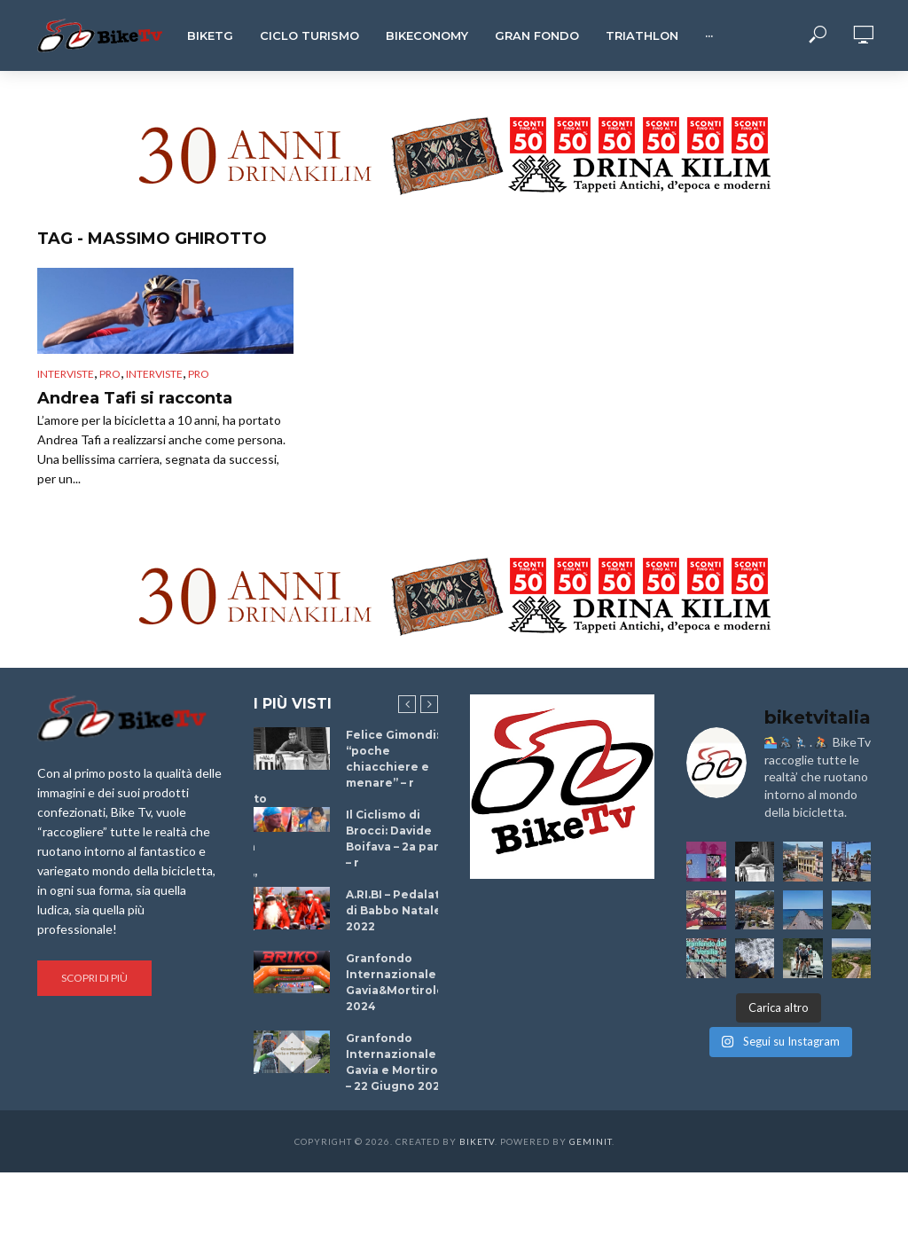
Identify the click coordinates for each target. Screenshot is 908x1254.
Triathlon (642, 35)
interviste (154, 373)
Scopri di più (94, 977)
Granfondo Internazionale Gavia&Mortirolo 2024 (395, 982)
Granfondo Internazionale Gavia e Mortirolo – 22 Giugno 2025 (398, 1062)
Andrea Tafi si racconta (134, 398)
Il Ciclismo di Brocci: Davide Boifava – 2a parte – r (399, 838)
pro (110, 373)
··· (709, 35)
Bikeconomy (427, 35)
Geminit (590, 1141)
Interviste (65, 373)
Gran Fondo (537, 35)
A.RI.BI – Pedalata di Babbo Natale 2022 (396, 910)
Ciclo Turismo (309, 35)
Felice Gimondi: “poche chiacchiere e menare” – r (392, 758)
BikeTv (477, 1141)
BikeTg (210, 35)
